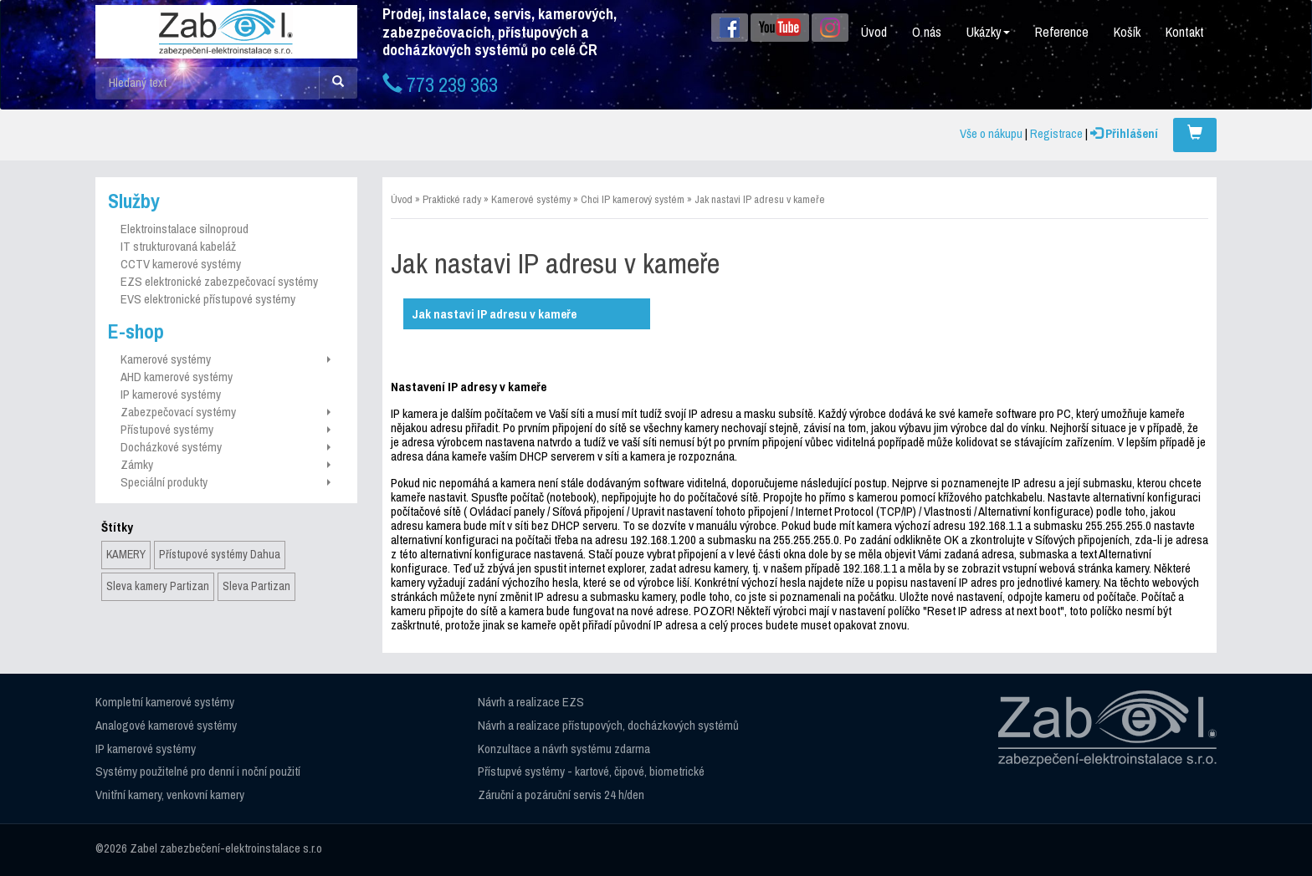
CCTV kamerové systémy (180, 263)
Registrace (1056, 133)
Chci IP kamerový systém (632, 199)
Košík (1127, 32)
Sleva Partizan (256, 585)
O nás (926, 32)
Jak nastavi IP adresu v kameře (759, 199)
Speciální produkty (225, 482)
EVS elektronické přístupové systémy (207, 299)
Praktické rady (452, 199)
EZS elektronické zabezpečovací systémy (219, 281)
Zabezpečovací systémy (225, 411)
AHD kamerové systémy (176, 376)
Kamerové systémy (225, 359)
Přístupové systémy (225, 429)
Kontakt (1185, 32)
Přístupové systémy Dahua (219, 554)
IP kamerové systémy (170, 394)
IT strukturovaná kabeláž (178, 246)
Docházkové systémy (225, 447)
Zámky (225, 464)
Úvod (874, 32)
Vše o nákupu (991, 133)
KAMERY (126, 554)
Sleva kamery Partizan (157, 585)
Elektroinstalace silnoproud (184, 228)
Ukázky (988, 32)
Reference (1062, 32)
